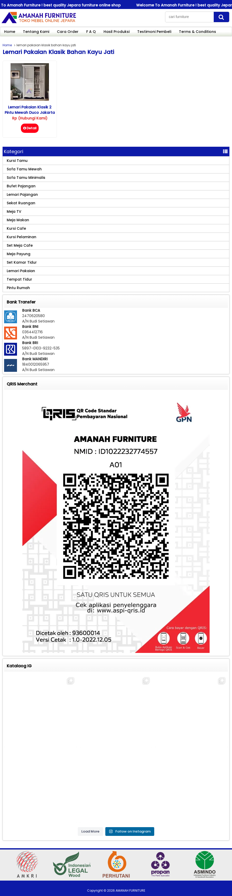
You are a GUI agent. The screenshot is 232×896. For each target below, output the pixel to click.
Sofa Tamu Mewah (24, 169)
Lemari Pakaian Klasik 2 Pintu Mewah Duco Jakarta (30, 110)
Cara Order (68, 31)
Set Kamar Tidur (22, 262)
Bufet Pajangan (21, 186)
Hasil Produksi (117, 31)
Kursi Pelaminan (21, 236)
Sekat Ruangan (21, 203)
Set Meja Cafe (20, 245)
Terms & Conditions (197, 31)
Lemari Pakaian (21, 270)
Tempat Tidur (19, 279)
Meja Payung (18, 253)
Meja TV (14, 211)
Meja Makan (18, 220)
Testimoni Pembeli (154, 31)
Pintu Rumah (18, 287)
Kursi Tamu (17, 160)
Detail (30, 128)
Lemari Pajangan (22, 194)
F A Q (91, 31)
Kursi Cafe (16, 228)
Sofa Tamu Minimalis (26, 177)
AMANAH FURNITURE (130, 890)
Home (9, 31)
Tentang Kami (36, 31)
